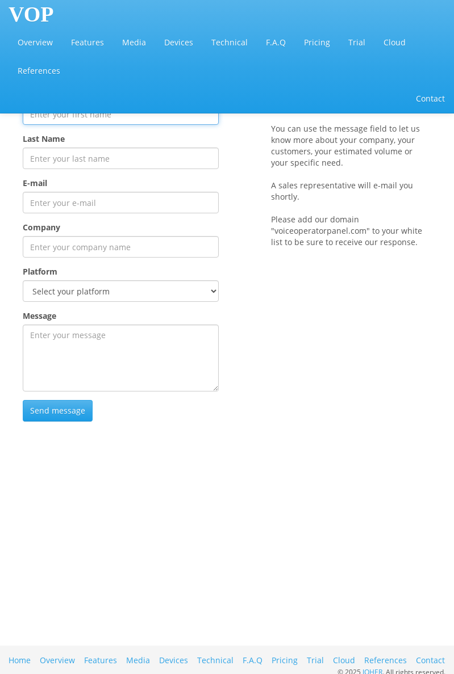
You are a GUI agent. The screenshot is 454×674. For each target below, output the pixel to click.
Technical (229, 42)
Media (134, 42)
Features (87, 42)
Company (41, 227)
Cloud (395, 42)
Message (39, 315)
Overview (35, 42)
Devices (178, 42)
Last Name (44, 138)
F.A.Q (276, 42)
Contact (430, 98)
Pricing (317, 42)
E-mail (35, 183)
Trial (356, 42)
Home (20, 660)
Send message (57, 410)
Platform (40, 271)
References (39, 70)
